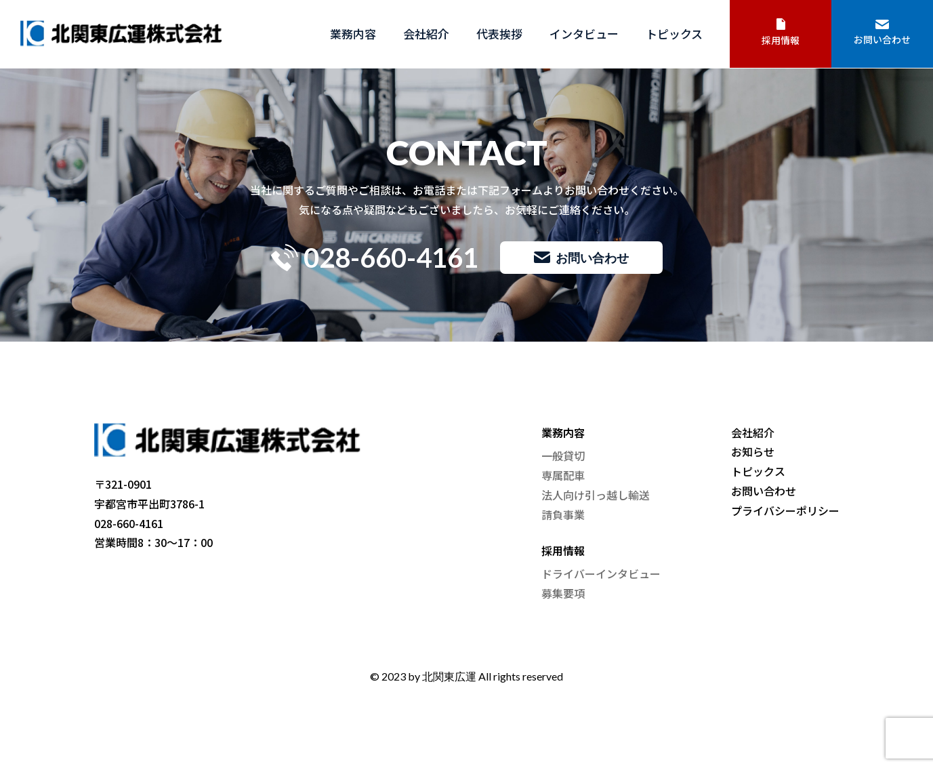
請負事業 (563, 514)
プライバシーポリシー (785, 510)
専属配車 (563, 475)
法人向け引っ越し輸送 (595, 495)
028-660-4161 (374, 257)
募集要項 (563, 593)
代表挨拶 (499, 33)
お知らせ (752, 451)
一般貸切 (563, 455)
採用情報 (781, 32)
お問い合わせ (882, 33)
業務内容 (353, 33)
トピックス (674, 33)
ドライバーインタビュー (601, 573)
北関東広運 (449, 676)
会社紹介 (426, 33)
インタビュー (584, 33)
